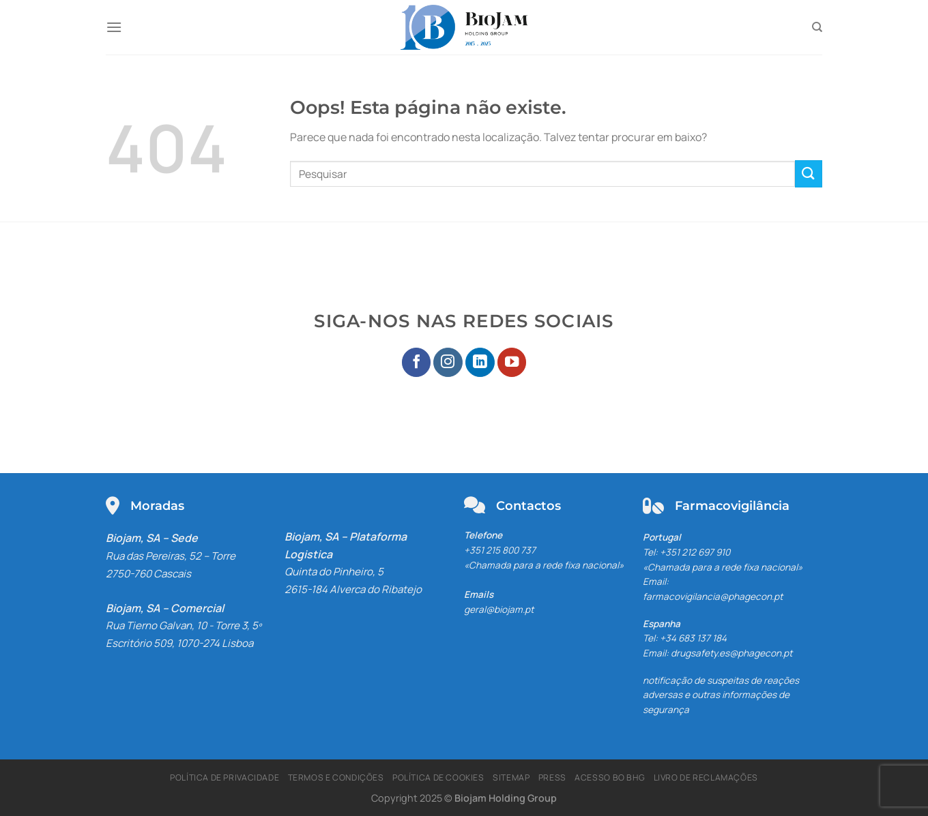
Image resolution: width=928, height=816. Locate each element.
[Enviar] (808, 173)
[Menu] (114, 27)
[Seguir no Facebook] (416, 362)
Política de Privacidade (224, 777)
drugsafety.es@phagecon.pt (731, 653)
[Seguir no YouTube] (512, 362)
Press (552, 777)
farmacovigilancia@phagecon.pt (713, 596)
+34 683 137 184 (693, 638)
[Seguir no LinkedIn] (480, 362)
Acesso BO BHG (610, 777)
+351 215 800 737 (500, 550)
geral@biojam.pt (499, 609)
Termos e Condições (336, 777)
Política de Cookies (438, 777)
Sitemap (511, 777)
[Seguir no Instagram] (448, 362)
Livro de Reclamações (706, 777)
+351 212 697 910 (695, 552)
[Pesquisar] (817, 27)
